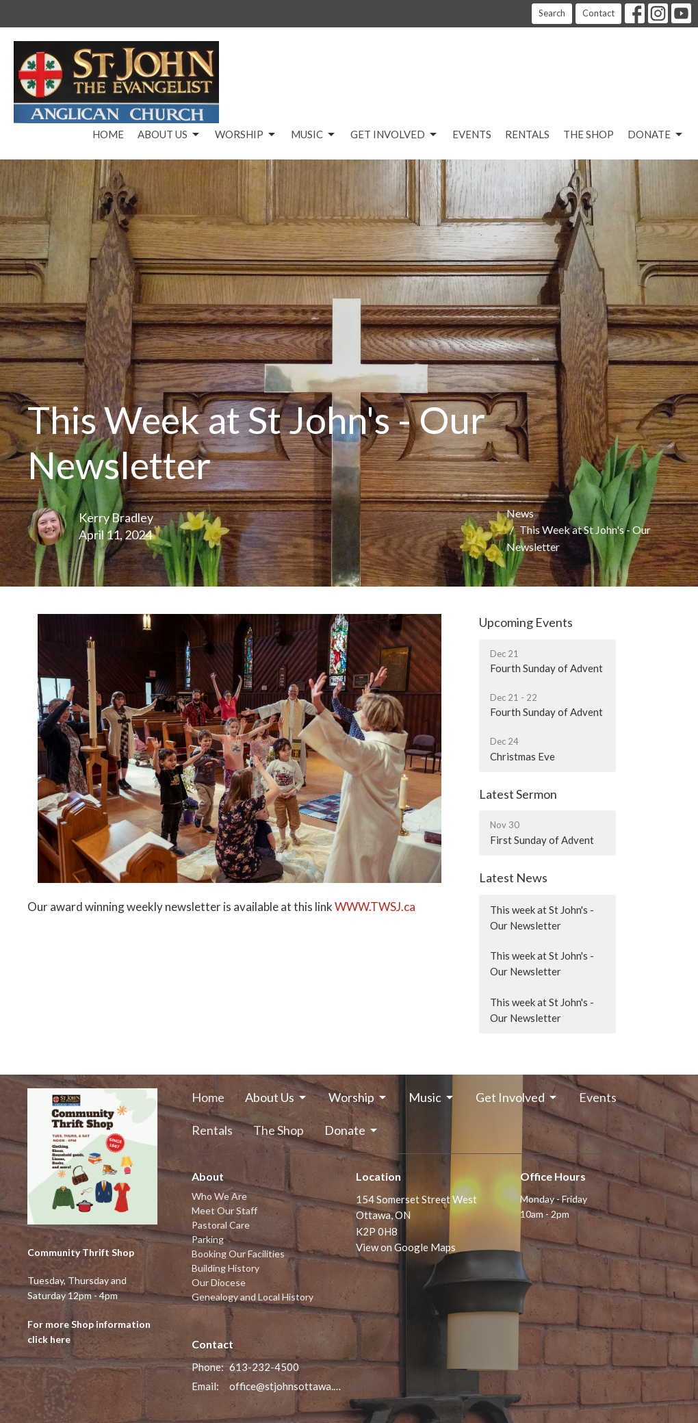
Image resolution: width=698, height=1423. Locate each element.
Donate (656, 135)
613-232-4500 (264, 1367)
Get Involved (394, 135)
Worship (246, 135)
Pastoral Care (221, 1225)
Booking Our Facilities (238, 1253)
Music (314, 135)
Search (552, 13)
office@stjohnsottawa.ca (285, 1386)
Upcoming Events (526, 622)
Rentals (527, 134)
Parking (208, 1239)
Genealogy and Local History (252, 1297)
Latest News (513, 877)
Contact (598, 13)
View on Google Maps (406, 1247)
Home (108, 134)
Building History (225, 1268)
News (520, 513)
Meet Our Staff (224, 1210)
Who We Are (219, 1196)
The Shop (588, 134)
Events (471, 134)
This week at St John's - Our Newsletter (542, 917)
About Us (169, 135)
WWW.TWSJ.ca (376, 906)
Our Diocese (219, 1282)
